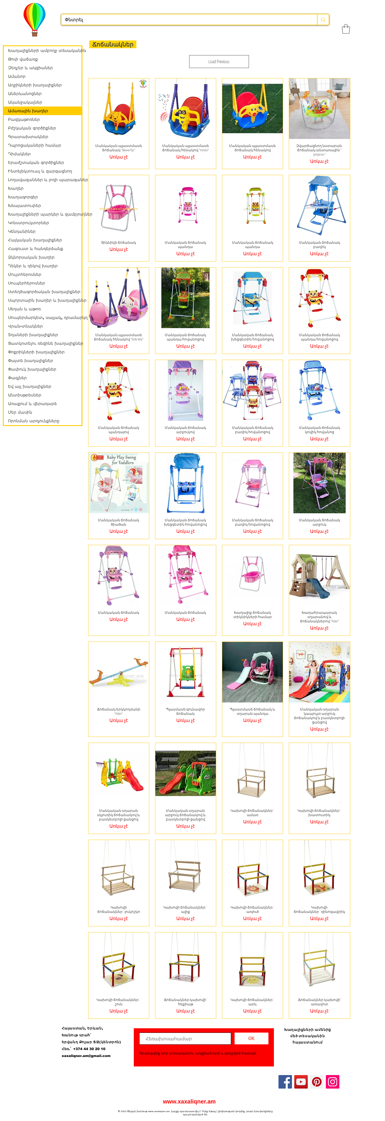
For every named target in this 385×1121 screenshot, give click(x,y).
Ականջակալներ (25, 102)
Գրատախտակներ (28, 136)
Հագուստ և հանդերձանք (35, 248)
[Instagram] (332, 1082)
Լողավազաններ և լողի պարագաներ (45, 179)
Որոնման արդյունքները (33, 421)
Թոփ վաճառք (23, 59)
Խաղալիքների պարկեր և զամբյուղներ (45, 214)
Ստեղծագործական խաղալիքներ (44, 291)
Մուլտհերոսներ (24, 274)
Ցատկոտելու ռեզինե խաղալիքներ (45, 343)
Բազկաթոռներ (24, 119)
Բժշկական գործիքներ (32, 128)
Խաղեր (16, 188)
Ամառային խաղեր (28, 111)
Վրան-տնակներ (25, 326)
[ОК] (251, 1038)
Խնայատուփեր (24, 205)
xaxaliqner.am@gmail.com (86, 1056)
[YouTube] (301, 1082)
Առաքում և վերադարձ (32, 403)
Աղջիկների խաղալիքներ (35, 85)
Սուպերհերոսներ (26, 283)
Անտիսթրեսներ (24, 395)
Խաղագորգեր (23, 197)
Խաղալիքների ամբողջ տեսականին (45, 50)
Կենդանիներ (22, 231)
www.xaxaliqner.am (189, 1101)
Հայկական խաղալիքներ (35, 240)
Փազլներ (17, 377)
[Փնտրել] (185, 19)
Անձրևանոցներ (25, 93)
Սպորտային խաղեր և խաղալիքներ (45, 300)
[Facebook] (285, 1082)
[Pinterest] (317, 1082)
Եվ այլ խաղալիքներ (29, 386)
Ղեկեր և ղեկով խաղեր (33, 266)
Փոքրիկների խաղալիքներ (36, 352)
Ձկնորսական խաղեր (31, 257)
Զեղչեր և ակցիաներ (30, 67)
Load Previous (218, 61)
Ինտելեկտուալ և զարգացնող (40, 171)
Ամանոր (17, 76)
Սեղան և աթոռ (24, 309)
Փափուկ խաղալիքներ (32, 369)
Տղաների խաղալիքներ (33, 334)
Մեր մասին (20, 412)
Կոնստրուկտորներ (28, 222)
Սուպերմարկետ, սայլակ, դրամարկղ (45, 317)
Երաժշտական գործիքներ (36, 162)
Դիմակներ (19, 154)
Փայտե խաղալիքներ (30, 360)
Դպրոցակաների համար (34, 145)
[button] (346, 29)
